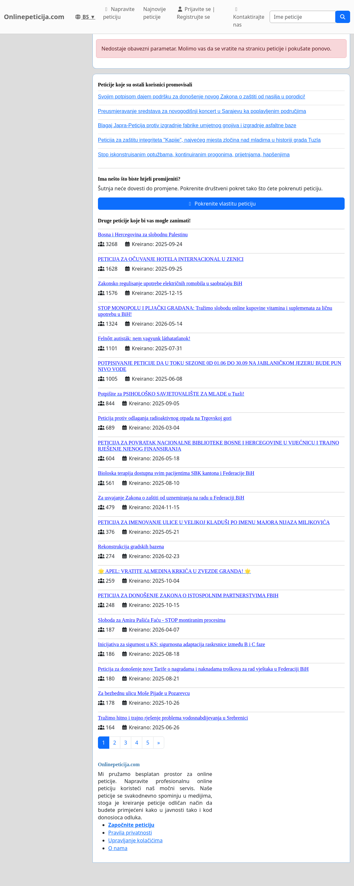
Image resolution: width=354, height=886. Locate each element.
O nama (117, 848)
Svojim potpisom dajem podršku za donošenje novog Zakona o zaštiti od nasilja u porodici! (201, 96)
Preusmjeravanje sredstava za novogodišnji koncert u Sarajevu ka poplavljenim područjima (202, 111)
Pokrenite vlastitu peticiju (221, 203)
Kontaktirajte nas (248, 17)
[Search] (303, 17)
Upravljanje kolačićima (135, 840)
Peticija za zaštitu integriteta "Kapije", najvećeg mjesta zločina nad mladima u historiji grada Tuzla (209, 140)
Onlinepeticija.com (34, 16)
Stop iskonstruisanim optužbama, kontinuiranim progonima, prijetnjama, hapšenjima (194, 154)
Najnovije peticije (154, 13)
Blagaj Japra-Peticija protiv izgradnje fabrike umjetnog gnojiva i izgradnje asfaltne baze (197, 125)
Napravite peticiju (118, 13)
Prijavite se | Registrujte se (196, 13)
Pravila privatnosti (130, 832)
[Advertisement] (44, 131)
